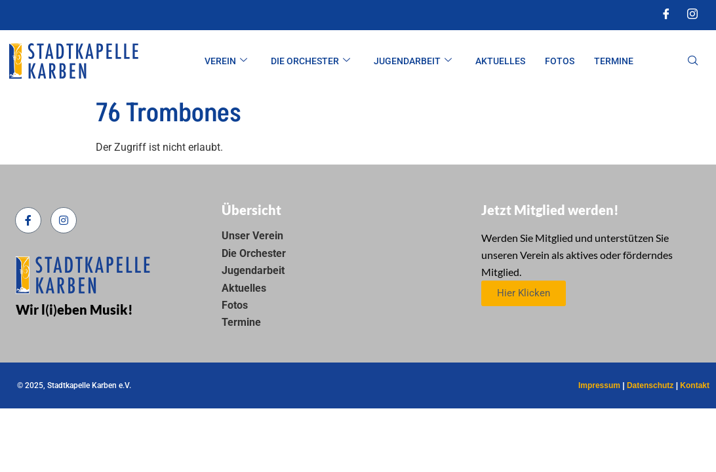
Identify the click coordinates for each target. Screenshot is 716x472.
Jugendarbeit (413, 61)
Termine (613, 61)
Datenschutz (650, 385)
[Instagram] (692, 15)
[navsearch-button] (693, 61)
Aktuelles (500, 61)
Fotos (559, 61)
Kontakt (694, 385)
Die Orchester (310, 61)
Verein (226, 61)
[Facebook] (666, 15)
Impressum (599, 385)
